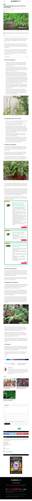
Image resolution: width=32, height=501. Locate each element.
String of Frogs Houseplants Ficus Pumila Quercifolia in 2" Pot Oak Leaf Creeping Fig (18, 234)
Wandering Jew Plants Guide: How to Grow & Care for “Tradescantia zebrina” (22, 389)
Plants (4, 4)
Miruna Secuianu (7, 11)
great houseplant (21, 49)
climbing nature (10, 49)
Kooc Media (16, 497)
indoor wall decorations (15, 51)
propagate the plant (13, 291)
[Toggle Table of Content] (26, 56)
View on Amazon (24, 228)
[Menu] (4, 1)
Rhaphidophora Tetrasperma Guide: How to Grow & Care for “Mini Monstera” (9, 402)
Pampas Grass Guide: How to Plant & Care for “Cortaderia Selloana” (9, 389)
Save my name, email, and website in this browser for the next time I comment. (14, 423)
